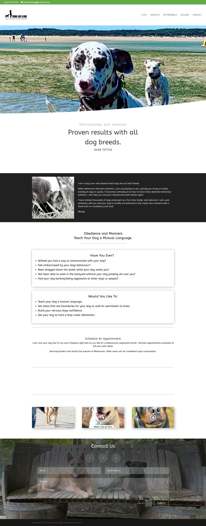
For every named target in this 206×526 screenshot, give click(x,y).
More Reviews (103, 386)
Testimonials (170, 15)
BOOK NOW (103, 159)
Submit (161, 503)
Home (144, 15)
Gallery (185, 15)
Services (154, 15)
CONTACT (103, 360)
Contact (197, 15)
